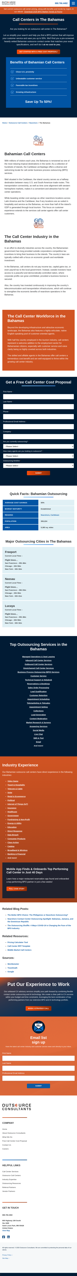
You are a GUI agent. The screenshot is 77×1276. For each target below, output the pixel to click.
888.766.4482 (61, 3)
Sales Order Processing (38, 688)
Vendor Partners (8, 1191)
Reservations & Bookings (38, 684)
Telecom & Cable (15, 789)
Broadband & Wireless (17, 850)
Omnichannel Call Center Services (38, 668)
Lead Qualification (38, 692)
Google (11, 972)
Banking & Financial (16, 854)
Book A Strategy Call (38, 1008)
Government (13, 816)
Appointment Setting (38, 707)
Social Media (38, 730)
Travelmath (12, 968)
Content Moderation (38, 719)
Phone (10, 411)
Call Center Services (10, 1172)
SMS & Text (38, 738)
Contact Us (6, 1145)
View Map (6, 1231)
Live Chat (38, 734)
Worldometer (13, 964)
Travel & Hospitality (16, 785)
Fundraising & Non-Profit (19, 820)
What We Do (7, 1137)
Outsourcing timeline (15, 461)
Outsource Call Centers (18, 123)
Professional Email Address (18, 421)
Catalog (11, 846)
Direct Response (15, 831)
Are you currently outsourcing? (19, 441)
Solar (10, 793)
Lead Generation (38, 715)
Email (38, 742)
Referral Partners (9, 1187)
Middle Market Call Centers (19, 950)
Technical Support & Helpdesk (38, 680)
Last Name (11, 401)
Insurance (12, 808)
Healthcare (12, 812)
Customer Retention (38, 695)
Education (12, 827)
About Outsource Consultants (13, 1133)
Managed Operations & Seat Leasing (38, 657)
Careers (5, 1149)
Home (4, 123)
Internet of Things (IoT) (18, 804)
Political (11, 800)
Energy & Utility (14, 823)
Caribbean (55, 515)
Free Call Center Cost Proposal (14, 1141)
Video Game (13, 781)
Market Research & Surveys (38, 723)
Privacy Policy (6, 1255)
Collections (38, 711)
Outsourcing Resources (11, 1183)
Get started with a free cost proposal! (38, 52)
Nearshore (33, 123)
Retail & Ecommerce (17, 796)
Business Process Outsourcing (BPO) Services (38, 672)
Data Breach (13, 835)
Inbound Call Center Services (38, 660)
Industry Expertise (9, 1179)
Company (11, 431)
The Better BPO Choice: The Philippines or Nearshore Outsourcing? (38, 915)
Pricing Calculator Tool (18, 942)
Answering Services (38, 726)
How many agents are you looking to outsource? (26, 451)
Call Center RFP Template (19, 946)
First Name (11, 391)
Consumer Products (16, 839)
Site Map (5, 1258)
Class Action (13, 842)
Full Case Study (16, 889)
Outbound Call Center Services (38, 664)
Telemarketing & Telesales (38, 703)
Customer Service (38, 676)
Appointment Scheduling (38, 699)
